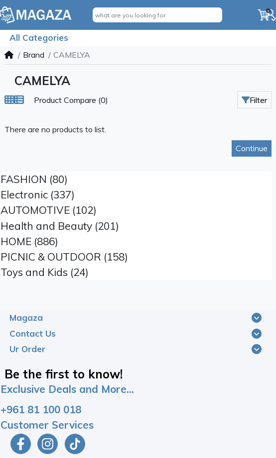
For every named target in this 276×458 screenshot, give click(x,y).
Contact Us (32, 333)
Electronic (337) (37, 194)
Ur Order (27, 349)
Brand (33, 55)
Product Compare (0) (71, 100)
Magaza (26, 317)
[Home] (8, 55)
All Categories (38, 37)
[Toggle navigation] (257, 318)
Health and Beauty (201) (59, 225)
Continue (252, 148)
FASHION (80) (34, 179)
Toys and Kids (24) (44, 272)
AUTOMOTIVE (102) (48, 209)
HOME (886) (29, 241)
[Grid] (9, 99)
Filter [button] (254, 100)
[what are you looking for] (157, 14)
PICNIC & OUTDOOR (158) (64, 256)
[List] (19, 99)
